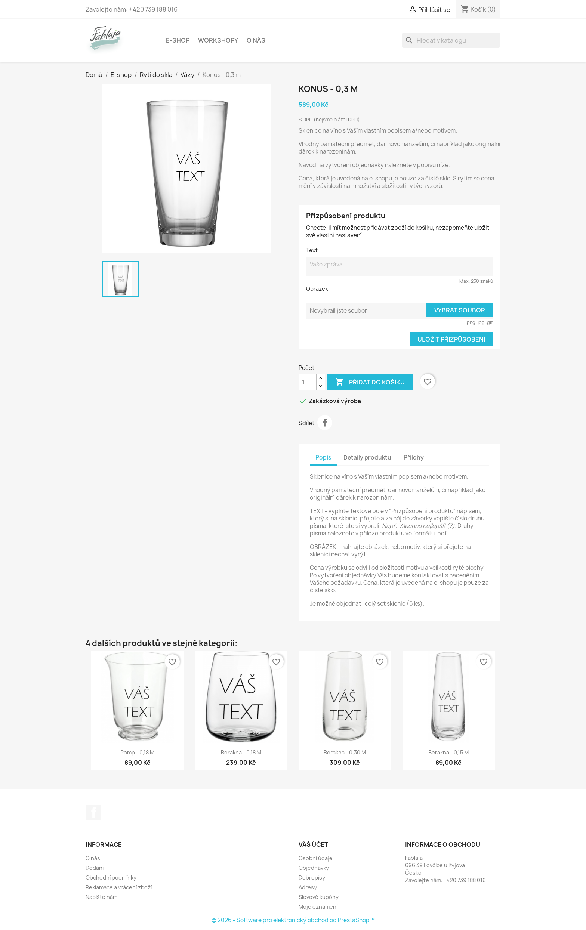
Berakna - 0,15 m (448, 752)
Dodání (95, 867)
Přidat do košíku (370, 382)
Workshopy (218, 40)
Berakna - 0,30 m (345, 752)
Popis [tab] (323, 457)
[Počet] (308, 382)
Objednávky (314, 867)
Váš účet (313, 844)
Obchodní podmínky (111, 877)
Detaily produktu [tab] (367, 457)
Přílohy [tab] (414, 457)
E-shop (177, 40)
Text (312, 250)
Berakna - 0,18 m (241, 752)
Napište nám (101, 896)
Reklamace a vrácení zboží (119, 887)
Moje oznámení (318, 906)
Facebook (93, 812)
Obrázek (317, 288)
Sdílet (324, 422)
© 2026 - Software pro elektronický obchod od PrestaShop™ (293, 920)
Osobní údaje (316, 858)
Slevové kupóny (319, 896)
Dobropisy (312, 877)
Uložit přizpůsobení (451, 339)
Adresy (308, 887)
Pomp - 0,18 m (137, 752)
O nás (256, 40)
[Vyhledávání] (451, 40)
